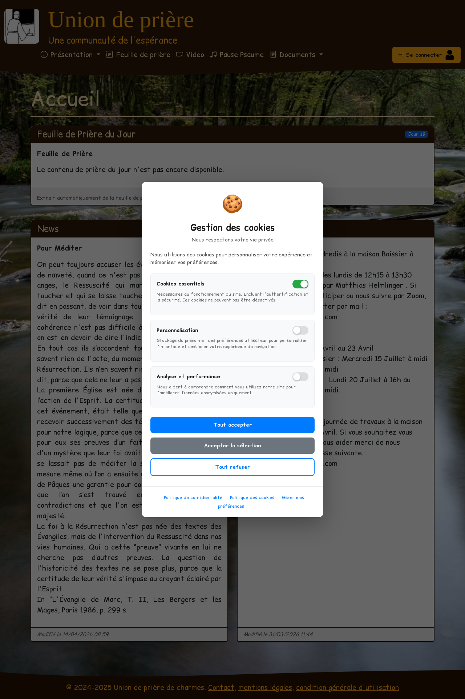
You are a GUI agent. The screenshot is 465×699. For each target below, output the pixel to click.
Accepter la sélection (232, 448)
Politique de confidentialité (193, 500)
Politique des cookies (252, 500)
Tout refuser (232, 470)
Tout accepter (232, 427)
